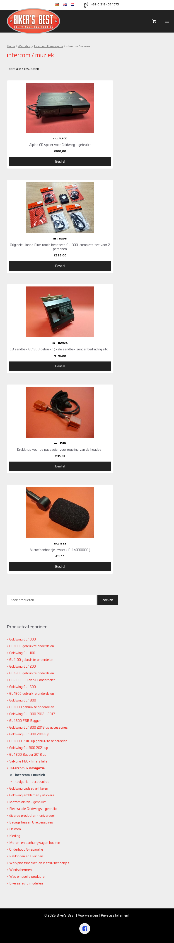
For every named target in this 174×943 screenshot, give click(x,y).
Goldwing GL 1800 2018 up (29, 734)
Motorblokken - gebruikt (27, 802)
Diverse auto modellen (26, 883)
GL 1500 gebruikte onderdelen (31, 693)
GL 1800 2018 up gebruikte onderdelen (38, 741)
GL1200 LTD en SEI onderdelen (32, 680)
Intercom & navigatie (48, 46)
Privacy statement (115, 915)
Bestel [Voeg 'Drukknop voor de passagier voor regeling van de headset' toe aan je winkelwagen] (60, 466)
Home (11, 46)
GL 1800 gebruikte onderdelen (31, 707)
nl (74, 4)
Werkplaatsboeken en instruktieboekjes (39, 863)
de (59, 4)
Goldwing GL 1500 (22, 687)
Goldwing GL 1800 (22, 700)
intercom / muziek (30, 775)
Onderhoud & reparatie (26, 849)
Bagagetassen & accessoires (31, 822)
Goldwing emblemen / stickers (31, 795)
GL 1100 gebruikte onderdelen (31, 659)
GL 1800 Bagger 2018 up (27, 754)
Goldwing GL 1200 (22, 666)
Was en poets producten (27, 876)
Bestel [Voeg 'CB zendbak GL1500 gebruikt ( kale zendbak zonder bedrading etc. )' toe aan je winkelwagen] (60, 366)
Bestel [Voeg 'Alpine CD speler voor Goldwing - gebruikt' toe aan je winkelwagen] (60, 161)
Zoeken (107, 600)
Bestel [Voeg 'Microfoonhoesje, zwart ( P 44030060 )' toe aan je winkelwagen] (60, 566)
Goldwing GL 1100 (22, 653)
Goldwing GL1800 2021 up (28, 748)
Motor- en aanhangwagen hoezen (34, 842)
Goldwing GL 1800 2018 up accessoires (38, 727)
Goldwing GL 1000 (22, 639)
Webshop (24, 46)
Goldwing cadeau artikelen (28, 788)
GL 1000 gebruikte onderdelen (31, 646)
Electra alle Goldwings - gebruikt (33, 809)
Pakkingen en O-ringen (26, 856)
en (67, 4)
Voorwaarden (88, 915)
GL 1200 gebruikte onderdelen (31, 673)
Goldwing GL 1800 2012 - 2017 (32, 714)
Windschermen (20, 870)
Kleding (14, 836)
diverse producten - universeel (32, 815)
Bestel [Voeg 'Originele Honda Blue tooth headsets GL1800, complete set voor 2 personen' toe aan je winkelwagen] (60, 266)
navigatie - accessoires (32, 781)
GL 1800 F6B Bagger (25, 720)
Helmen (15, 829)
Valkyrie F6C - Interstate (28, 761)
